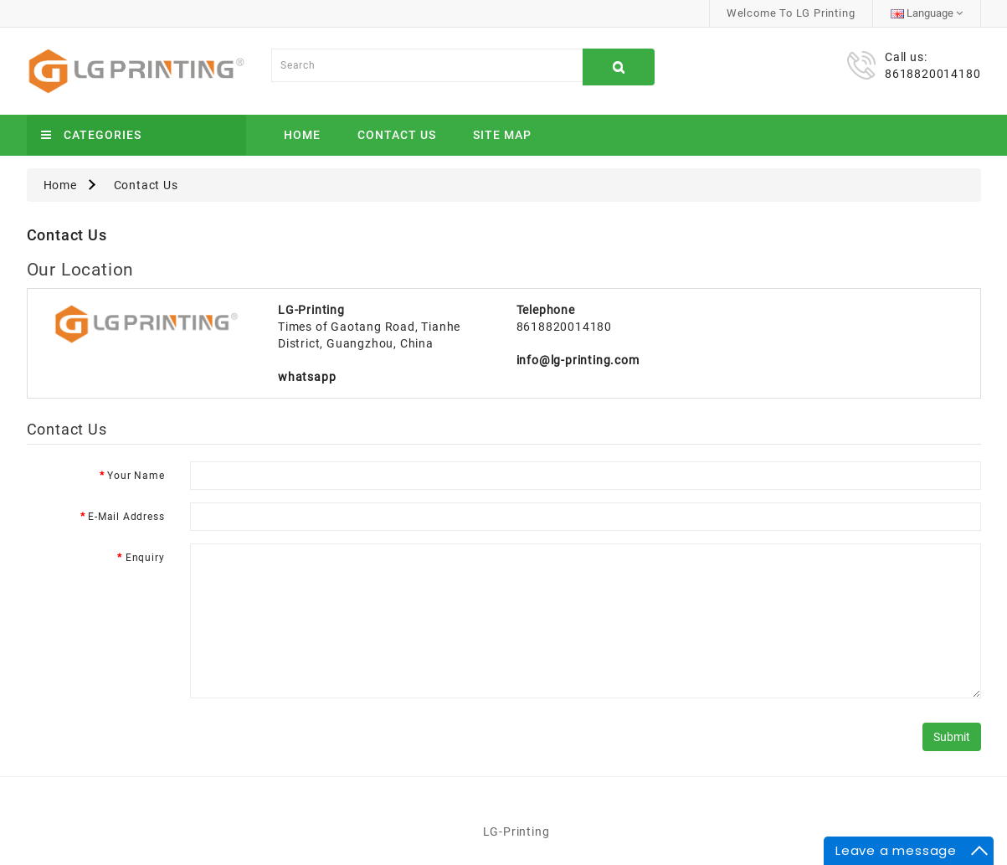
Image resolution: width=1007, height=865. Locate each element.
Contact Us (396, 135)
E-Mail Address (126, 517)
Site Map (502, 135)
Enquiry (145, 558)
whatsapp (307, 377)
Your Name (135, 475)
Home (302, 135)
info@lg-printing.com (578, 360)
